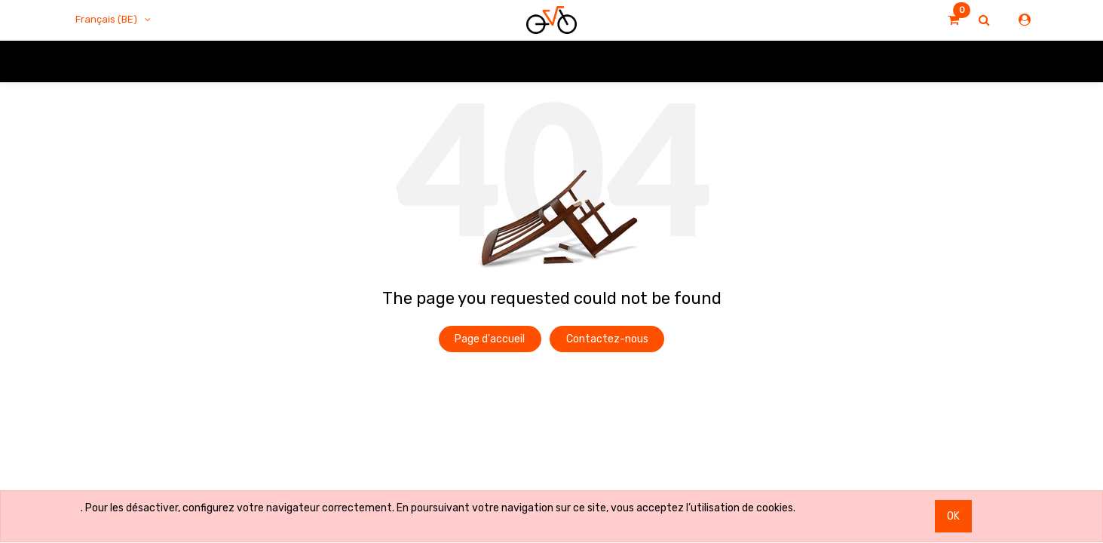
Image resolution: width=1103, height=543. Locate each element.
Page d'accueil (490, 339)
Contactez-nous (607, 339)
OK (953, 516)
